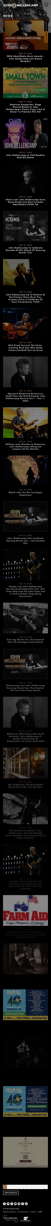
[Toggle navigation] (46, 4)
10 (42, 1187)
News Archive (11, 1193)
